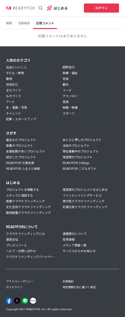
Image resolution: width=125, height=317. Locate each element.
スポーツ (69, 113)
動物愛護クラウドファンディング (28, 213)
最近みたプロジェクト (21, 140)
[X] (17, 301)
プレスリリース (16, 245)
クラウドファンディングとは (25, 234)
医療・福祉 (70, 73)
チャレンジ (13, 113)
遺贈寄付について (75, 234)
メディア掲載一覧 (74, 245)
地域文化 (12, 84)
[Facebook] (9, 301)
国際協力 (69, 67)
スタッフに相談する (19, 195)
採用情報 (69, 239)
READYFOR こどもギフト (80, 169)
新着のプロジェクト (19, 145)
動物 (9, 79)
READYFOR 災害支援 (20, 163)
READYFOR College (76, 163)
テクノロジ (70, 96)
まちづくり (13, 90)
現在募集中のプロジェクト (81, 151)
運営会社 (12, 239)
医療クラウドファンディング (25, 201)
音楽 (66, 102)
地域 (66, 79)
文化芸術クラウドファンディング (28, 207)
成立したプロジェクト (21, 157)
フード (67, 90)
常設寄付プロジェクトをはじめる (85, 190)
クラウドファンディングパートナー (30, 257)
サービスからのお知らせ (79, 251)
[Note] (33, 301)
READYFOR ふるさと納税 (23, 169)
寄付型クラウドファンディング (83, 201)
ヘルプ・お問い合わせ (21, 251)
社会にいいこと (16, 67)
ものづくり (13, 96)
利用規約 (68, 281)
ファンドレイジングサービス (82, 195)
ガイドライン (14, 287)
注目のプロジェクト (76, 145)
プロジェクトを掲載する (22, 190)
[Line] (25, 301)
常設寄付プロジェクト (78, 157)
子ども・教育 (15, 73)
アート (10, 102)
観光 (66, 84)
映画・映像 (70, 107)
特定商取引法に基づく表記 (79, 287)
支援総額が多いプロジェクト (25, 151)
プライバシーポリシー (20, 281)
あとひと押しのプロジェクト (82, 140)
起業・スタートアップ (21, 119)
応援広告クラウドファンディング (85, 207)
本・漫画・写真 (16, 107)
